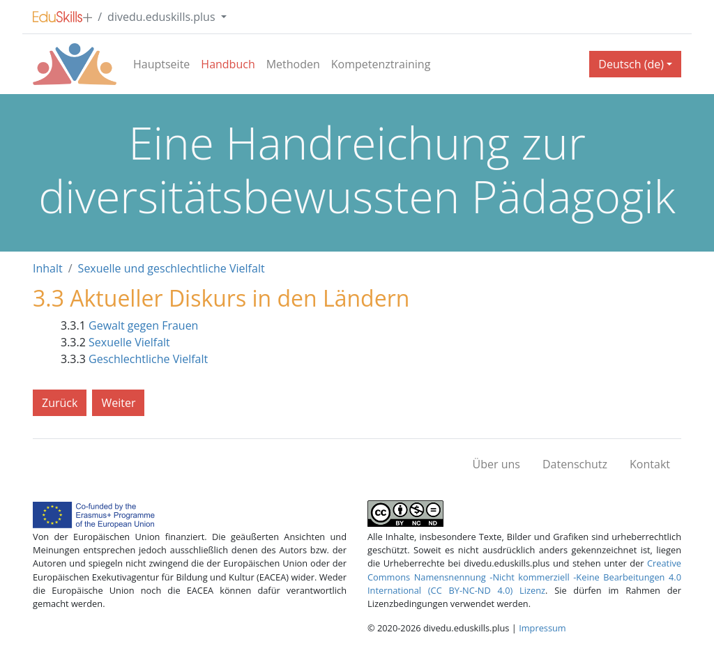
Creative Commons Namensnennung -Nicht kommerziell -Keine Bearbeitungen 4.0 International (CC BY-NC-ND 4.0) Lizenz (524, 576)
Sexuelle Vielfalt (129, 342)
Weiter (118, 402)
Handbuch (228, 64)
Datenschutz (574, 464)
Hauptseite (161, 64)
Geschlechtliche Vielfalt (148, 359)
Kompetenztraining (381, 64)
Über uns (496, 464)
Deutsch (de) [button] (631, 64)
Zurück (59, 402)
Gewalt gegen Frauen (143, 325)
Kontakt (650, 464)
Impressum (542, 628)
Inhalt (48, 268)
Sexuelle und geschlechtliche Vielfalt (171, 268)
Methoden (293, 64)
